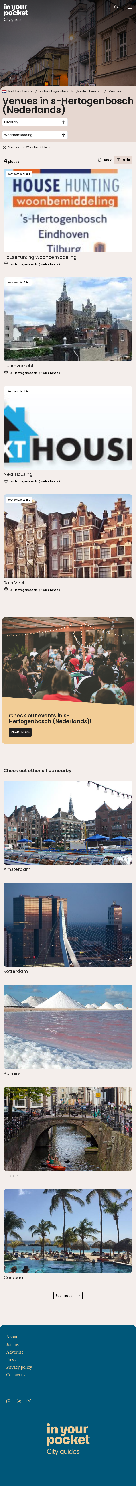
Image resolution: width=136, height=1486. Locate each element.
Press (11, 1359)
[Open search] (116, 7)
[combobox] (35, 122)
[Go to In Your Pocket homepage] (16, 13)
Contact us (15, 1374)
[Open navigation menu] (129, 7)
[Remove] (4, 147)
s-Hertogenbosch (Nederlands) (71, 91)
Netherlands (20, 91)
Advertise (15, 1352)
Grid (123, 159)
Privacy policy (19, 1367)
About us (14, 1336)
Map (104, 159)
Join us (12, 1344)
